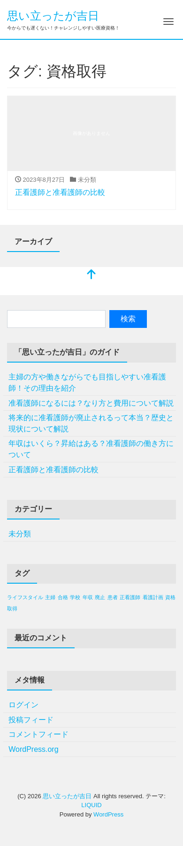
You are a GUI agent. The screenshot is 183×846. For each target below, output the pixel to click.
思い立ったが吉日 (53, 15)
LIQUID (91, 805)
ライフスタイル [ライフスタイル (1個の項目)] (25, 597)
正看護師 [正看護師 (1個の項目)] (130, 597)
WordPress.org (33, 749)
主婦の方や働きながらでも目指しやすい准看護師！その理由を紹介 (87, 382)
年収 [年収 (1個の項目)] (88, 597)
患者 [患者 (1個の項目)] (112, 597)
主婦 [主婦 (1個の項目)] (50, 597)
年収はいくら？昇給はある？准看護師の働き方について (91, 449)
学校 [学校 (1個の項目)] (75, 597)
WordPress (108, 814)
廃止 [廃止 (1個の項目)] (100, 597)
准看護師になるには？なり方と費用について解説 (91, 403)
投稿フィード (30, 720)
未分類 (19, 534)
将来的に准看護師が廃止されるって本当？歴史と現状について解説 (91, 423)
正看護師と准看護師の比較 (60, 192)
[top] (91, 275)
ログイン (23, 705)
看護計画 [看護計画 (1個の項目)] (153, 597)
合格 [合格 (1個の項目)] (63, 597)
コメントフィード (38, 734)
